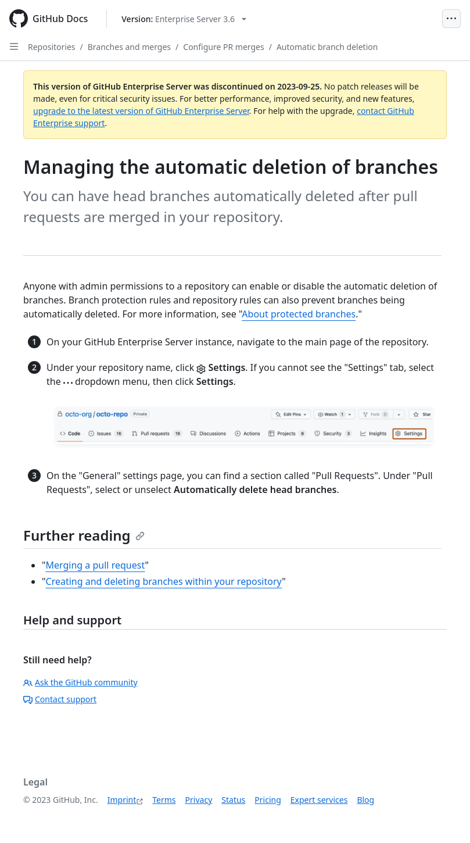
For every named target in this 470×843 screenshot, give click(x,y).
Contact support (59, 699)
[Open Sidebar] (14, 46)
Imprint (122, 799)
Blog (365, 799)
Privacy (199, 799)
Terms (163, 799)
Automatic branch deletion (327, 46)
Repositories (52, 46)
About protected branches (299, 314)
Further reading (84, 535)
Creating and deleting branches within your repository (164, 581)
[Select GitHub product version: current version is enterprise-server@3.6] (184, 19)
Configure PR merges (223, 46)
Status (233, 799)
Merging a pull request (95, 565)
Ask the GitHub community (80, 682)
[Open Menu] (451, 18)
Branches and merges (129, 46)
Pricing (267, 799)
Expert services (319, 799)
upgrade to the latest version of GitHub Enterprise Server (141, 110)
